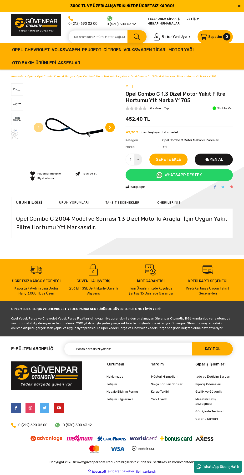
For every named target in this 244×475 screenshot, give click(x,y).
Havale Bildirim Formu (122, 391)
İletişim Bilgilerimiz (120, 399)
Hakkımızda (115, 376)
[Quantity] (134, 159)
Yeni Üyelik (181, 37)
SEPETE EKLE (168, 159)
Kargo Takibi (160, 391)
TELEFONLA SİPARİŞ (163, 18)
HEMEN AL (213, 159)
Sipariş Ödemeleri (208, 384)
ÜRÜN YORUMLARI (74, 202)
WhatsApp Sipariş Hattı (218, 466)
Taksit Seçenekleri (123, 202)
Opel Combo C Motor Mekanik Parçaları (190, 140)
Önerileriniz (169, 202)
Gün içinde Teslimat (209, 411)
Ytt (130, 86)
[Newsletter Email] (148, 348)
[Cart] (215, 36)
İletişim (112, 384)
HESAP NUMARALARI (164, 23)
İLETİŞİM (192, 18)
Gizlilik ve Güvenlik (208, 391)
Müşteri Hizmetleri (164, 376)
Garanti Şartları (206, 418)
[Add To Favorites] (45, 173)
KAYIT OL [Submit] (212, 349)
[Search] (107, 36)
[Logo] (36, 25)
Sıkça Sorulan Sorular (167, 384)
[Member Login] (162, 37)
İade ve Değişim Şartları (212, 376)
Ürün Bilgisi (29, 202)
